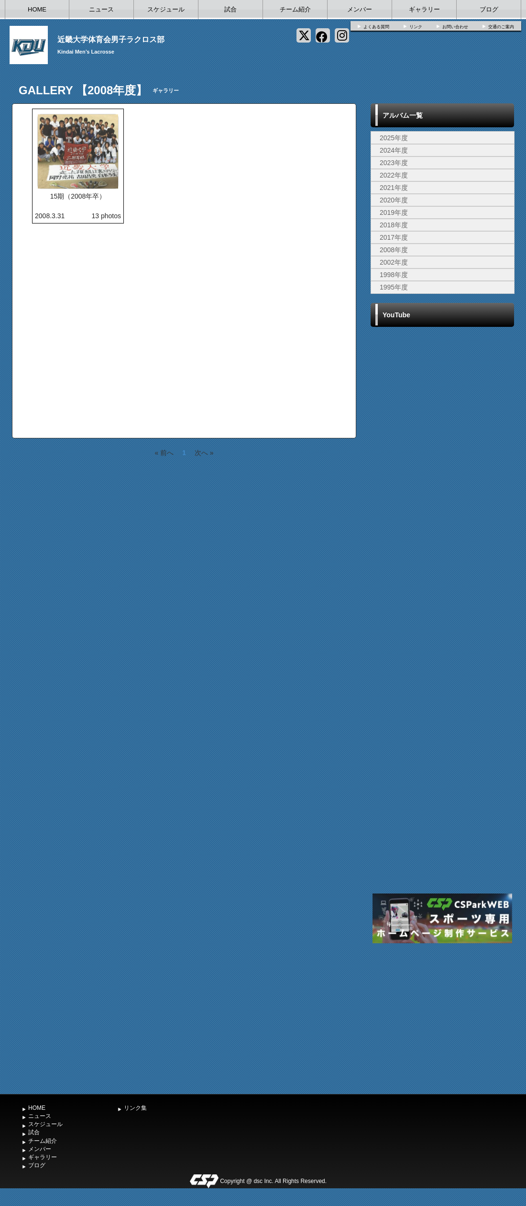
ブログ (489, 9)
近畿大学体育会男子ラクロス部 (110, 39)
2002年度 (394, 262)
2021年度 (394, 187)
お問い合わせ (455, 26)
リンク (415, 26)
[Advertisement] (442, 1017)
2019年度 (394, 212)
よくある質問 (376, 26)
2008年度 (394, 250)
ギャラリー (424, 9)
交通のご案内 (501, 26)
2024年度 (394, 150)
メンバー (359, 9)
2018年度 (394, 225)
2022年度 (394, 175)
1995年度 (394, 287)
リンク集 (135, 1108)
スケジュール (166, 9)
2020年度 (394, 200)
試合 (230, 9)
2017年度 (394, 237)
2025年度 (394, 138)
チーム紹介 (295, 9)
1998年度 (394, 275)
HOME (37, 9)
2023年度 (394, 163)
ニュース (101, 9)
